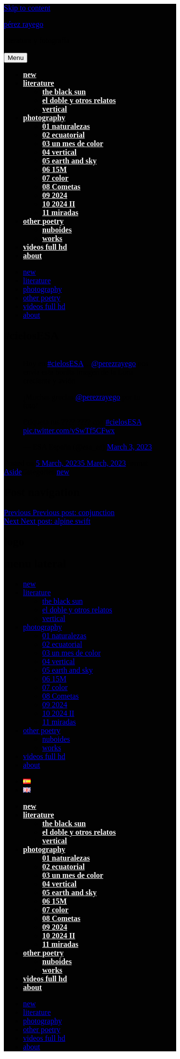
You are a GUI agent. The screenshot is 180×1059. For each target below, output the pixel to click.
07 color (55, 178)
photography (44, 118)
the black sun (64, 92)
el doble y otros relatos (79, 100)
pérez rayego (23, 24)
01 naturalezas (66, 126)
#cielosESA (66, 363)
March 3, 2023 (129, 447)
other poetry (43, 221)
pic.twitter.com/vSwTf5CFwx (69, 430)
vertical (54, 109)
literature (38, 83)
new (29, 74)
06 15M (54, 169)
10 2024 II (58, 204)
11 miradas (60, 212)
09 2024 (54, 195)
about (32, 256)
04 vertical (59, 152)
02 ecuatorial (63, 135)
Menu (16, 57)
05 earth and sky (69, 161)
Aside (13, 472)
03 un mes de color (72, 143)
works (52, 238)
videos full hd (45, 247)
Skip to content (27, 8)
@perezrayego (113, 363)
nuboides (57, 230)
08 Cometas (61, 187)
